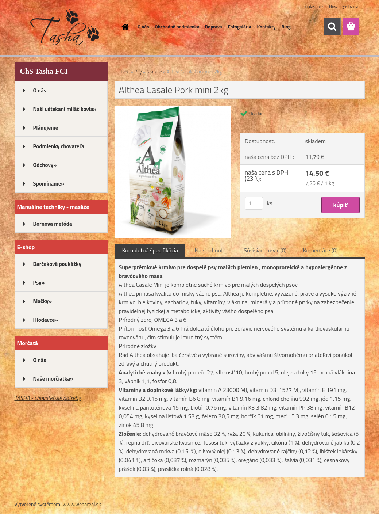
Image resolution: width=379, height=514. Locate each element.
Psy (138, 71)
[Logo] (65, 27)
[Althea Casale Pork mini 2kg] (173, 109)
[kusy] (254, 203)
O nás (143, 26)
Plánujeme (45, 127)
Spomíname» (49, 183)
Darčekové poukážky (57, 264)
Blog (285, 26)
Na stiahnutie (210, 250)
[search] (332, 26)
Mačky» (42, 301)
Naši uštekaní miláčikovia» (65, 109)
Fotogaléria (239, 26)
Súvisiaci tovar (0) (265, 250)
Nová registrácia (344, 6)
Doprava (213, 26)
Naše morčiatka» (53, 378)
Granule (154, 71)
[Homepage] (123, 26)
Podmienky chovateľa (58, 146)
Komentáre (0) (320, 250)
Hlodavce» (45, 320)
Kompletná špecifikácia (150, 250)
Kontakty (266, 26)
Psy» (39, 282)
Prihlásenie (313, 6)
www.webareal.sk (82, 504)
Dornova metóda (52, 224)
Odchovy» (45, 165)
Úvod (125, 71)
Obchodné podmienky (177, 26)
